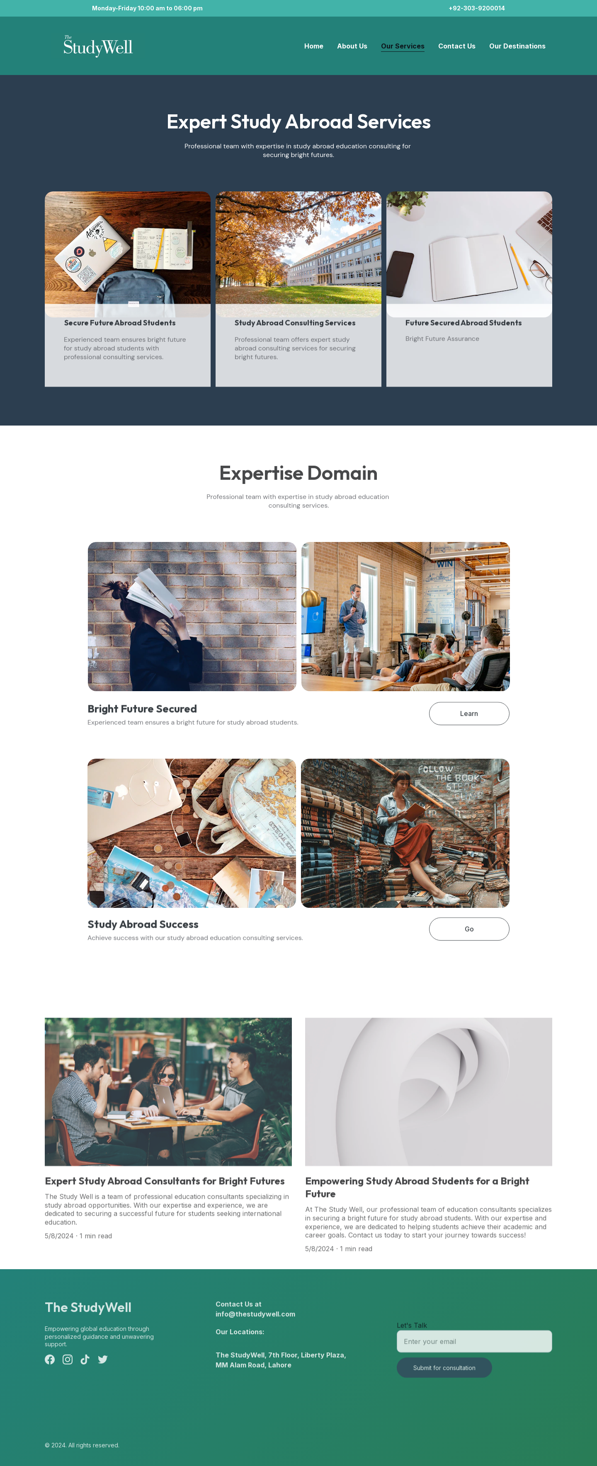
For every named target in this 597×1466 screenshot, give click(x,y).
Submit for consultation (444, 1375)
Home (313, 46)
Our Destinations (517, 46)
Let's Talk (412, 1333)
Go (469, 932)
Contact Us (457, 46)
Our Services (403, 46)
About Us (352, 46)
